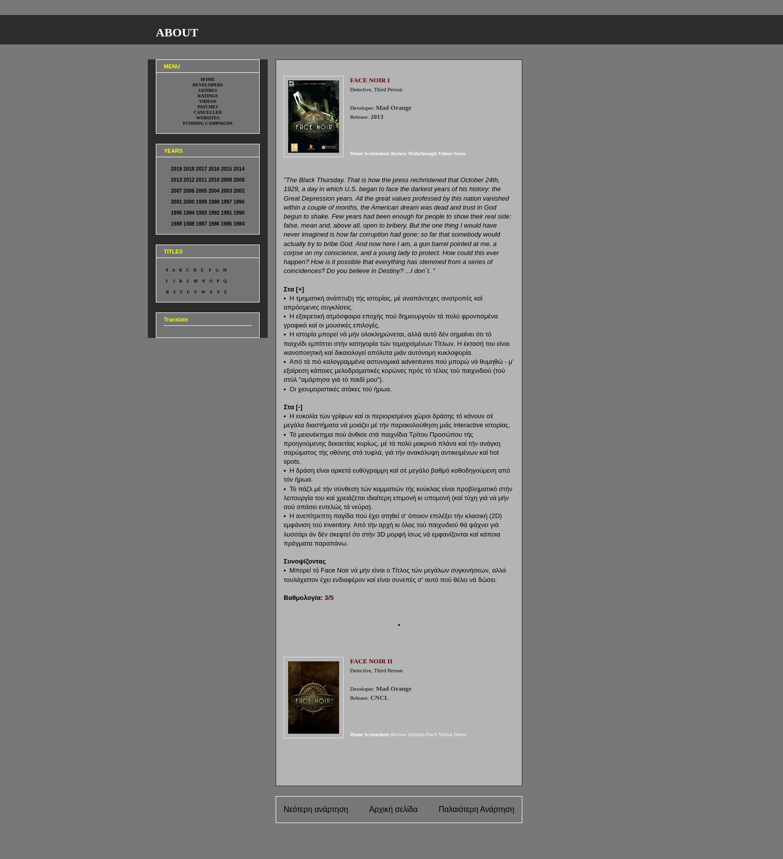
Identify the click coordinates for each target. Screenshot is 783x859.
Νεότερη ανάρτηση (316, 809)
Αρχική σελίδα (393, 809)
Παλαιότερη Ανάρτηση (476, 809)
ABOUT (177, 32)
